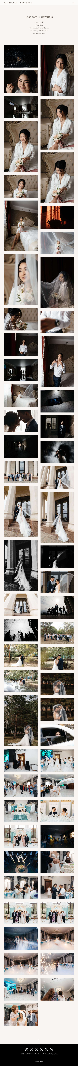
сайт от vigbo (39, 1061)
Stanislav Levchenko (18, 2)
